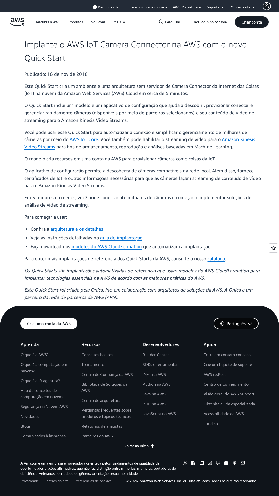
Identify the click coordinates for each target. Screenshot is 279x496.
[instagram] (210, 463)
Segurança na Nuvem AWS (44, 406)
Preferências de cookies (93, 481)
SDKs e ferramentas (160, 364)
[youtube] (226, 463)
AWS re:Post (215, 374)
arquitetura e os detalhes (76, 229)
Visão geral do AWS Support (229, 393)
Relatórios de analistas (101, 426)
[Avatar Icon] (267, 6)
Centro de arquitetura (100, 400)
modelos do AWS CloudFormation (106, 246)
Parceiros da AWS (97, 435)
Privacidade (29, 481)
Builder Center (156, 354)
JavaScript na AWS (159, 413)
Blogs (25, 426)
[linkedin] (202, 463)
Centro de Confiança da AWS (107, 374)
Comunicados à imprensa (43, 435)
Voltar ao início (139, 446)
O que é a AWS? (34, 354)
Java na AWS (154, 393)
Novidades (29, 416)
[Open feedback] (273, 248)
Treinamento (92, 364)
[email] (243, 463)
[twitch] (218, 463)
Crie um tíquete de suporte (228, 364)
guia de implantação (121, 237)
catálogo (216, 258)
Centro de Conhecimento (226, 384)
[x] (185, 463)
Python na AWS (157, 384)
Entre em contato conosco (227, 354)
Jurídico (211, 423)
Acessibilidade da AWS (224, 413)
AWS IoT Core (84, 139)
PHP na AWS (154, 403)
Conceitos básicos (97, 354)
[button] (47, 22)
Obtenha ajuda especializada (229, 403)
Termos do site (56, 481)
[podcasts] (234, 463)
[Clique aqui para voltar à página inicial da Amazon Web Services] (17, 25)
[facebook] (193, 463)
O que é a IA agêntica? (40, 380)
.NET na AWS (154, 374)
